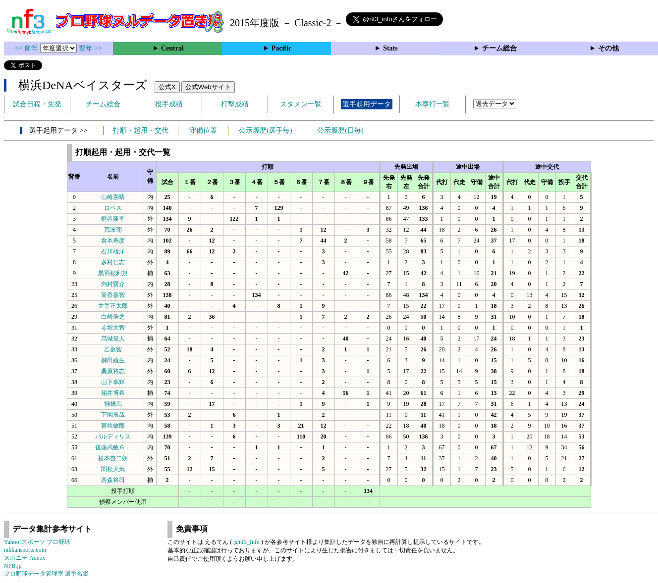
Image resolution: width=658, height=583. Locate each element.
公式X (167, 87)
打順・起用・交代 (140, 130)
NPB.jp (13, 565)
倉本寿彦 (113, 240)
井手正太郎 (113, 305)
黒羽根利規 (113, 273)
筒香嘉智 (113, 295)
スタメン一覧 (301, 104)
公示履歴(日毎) (340, 130)
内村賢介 (113, 284)
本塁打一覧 (432, 104)
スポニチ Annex (24, 557)
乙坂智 (113, 349)
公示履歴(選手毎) (265, 130)
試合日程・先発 (37, 104)
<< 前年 (27, 48)
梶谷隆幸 (113, 218)
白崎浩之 (113, 316)
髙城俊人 (113, 338)
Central (172, 48)
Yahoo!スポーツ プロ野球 (37, 541)
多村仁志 (113, 262)
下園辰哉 (113, 414)
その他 (608, 48)
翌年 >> (90, 48)
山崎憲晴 (113, 197)
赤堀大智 (113, 327)
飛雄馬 (113, 403)
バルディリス (113, 436)
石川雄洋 (113, 251)
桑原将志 (113, 371)
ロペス (113, 207)
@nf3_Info (246, 541)
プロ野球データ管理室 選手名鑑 (46, 573)
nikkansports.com (25, 549)
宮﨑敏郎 (113, 425)
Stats (390, 48)
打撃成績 (235, 104)
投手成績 (169, 104)
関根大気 (113, 469)
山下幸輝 (113, 382)
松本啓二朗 (113, 458)
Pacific (281, 48)
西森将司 (113, 480)
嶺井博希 (113, 392)
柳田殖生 (113, 360)
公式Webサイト (208, 87)
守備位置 (203, 130)
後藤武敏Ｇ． (113, 447)
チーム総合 (499, 48)
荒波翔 (113, 229)
